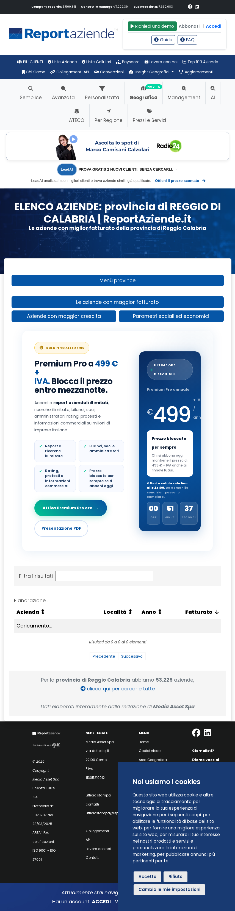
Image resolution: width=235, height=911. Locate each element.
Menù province (117, 280)
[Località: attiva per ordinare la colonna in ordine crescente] (120, 612)
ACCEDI (101, 901)
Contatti (92, 857)
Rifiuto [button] (175, 876)
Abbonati (189, 26)
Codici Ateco (150, 750)
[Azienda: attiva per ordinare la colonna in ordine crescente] (58, 612)
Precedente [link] (104, 656)
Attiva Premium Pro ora (71, 508)
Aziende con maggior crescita (64, 316)
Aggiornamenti (196, 72)
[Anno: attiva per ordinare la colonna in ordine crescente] (155, 612)
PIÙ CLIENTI (30, 62)
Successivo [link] (132, 656)
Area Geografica (153, 759)
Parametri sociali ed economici (171, 316)
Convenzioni (109, 72)
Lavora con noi (161, 62)
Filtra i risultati (86, 576)
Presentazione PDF (61, 528)
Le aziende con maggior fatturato (117, 302)
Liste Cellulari (96, 62)
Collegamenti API (69, 72)
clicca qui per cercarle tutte (118, 688)
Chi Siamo (33, 72)
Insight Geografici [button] (149, 72)
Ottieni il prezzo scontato (180, 181)
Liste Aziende (62, 62)
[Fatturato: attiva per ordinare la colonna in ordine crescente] (196, 612)
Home (144, 742)
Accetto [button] (147, 876)
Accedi (213, 26)
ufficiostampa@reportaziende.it (112, 813)
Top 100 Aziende (200, 62)
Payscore (128, 62)
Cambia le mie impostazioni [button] (169, 889)
